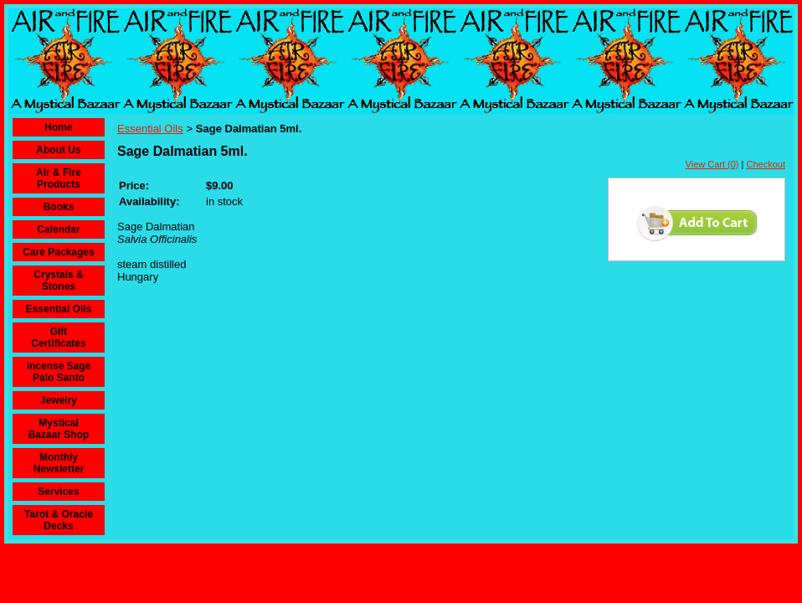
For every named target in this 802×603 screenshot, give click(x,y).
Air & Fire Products (58, 178)
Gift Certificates (58, 337)
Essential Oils (59, 309)
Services (58, 491)
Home (58, 127)
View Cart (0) (712, 164)
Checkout (766, 164)
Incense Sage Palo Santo (59, 372)
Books (59, 207)
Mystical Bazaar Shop (59, 429)
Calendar (58, 229)
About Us (58, 150)
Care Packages (58, 252)
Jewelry (58, 400)
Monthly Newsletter (59, 463)
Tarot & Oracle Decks (58, 520)
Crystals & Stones (58, 280)
